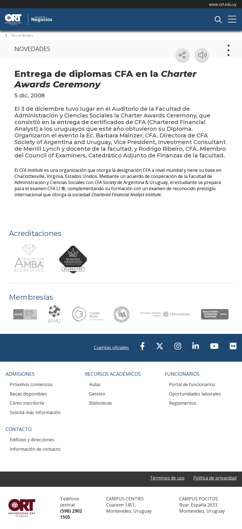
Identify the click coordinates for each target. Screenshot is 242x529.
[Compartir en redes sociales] (182, 55)
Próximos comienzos (31, 384)
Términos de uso (166, 478)
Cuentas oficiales (111, 347)
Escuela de (62, 14)
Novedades (22, 35)
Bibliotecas (100, 403)
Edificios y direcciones (32, 440)
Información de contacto (35, 449)
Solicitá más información (35, 412)
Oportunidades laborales (195, 394)
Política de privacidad (214, 478)
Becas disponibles (28, 394)
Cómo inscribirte (27, 403)
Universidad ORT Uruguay (22, 508)
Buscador (218, 19)
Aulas (95, 384)
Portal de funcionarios (192, 384)
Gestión (97, 394)
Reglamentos (182, 403)
